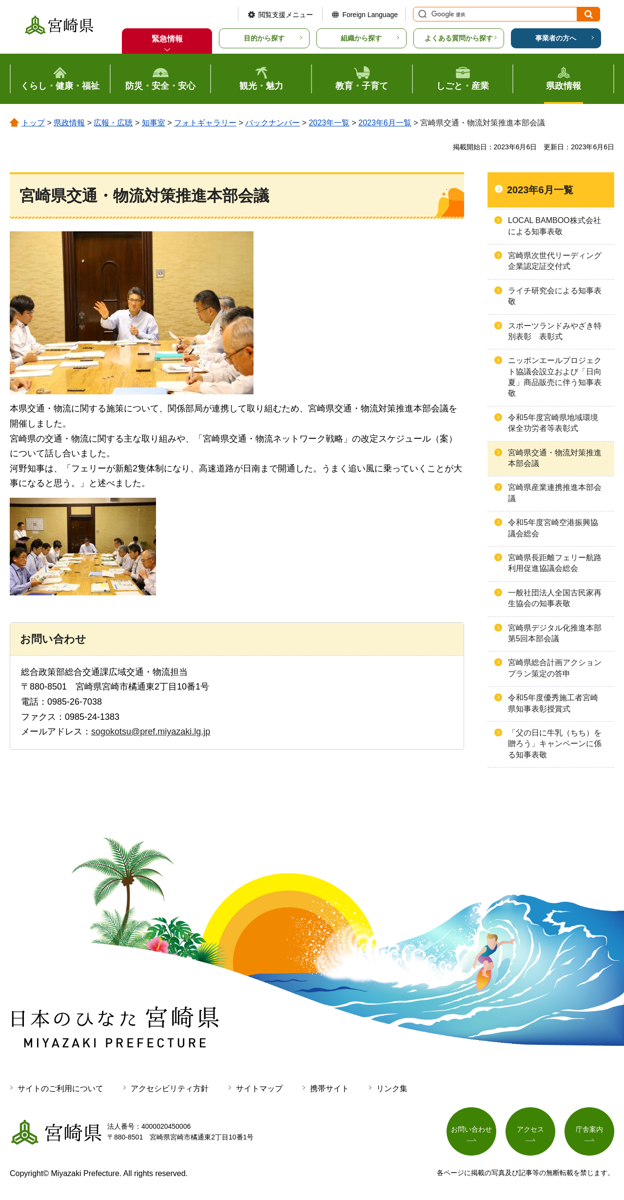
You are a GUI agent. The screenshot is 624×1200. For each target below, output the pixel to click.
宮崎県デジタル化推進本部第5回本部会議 (555, 633)
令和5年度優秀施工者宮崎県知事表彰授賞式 (553, 702)
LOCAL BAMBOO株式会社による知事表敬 (554, 225)
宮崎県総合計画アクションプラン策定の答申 (555, 667)
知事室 (153, 123)
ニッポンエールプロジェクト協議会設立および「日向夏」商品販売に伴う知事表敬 (555, 376)
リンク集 (392, 1088)
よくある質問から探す (459, 38)
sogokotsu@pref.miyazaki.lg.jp (150, 731)
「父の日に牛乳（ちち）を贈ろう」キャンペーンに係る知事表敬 (555, 744)
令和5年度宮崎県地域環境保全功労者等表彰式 (553, 422)
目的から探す (264, 38)
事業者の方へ (555, 38)
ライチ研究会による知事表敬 (555, 295)
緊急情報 (167, 39)
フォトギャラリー (205, 123)
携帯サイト (329, 1088)
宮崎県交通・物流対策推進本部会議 (555, 458)
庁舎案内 (589, 1130)
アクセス (530, 1130)
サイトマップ (259, 1088)
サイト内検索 (421, 14)
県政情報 (69, 123)
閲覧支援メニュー (285, 15)
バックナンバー (272, 123)
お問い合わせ (471, 1130)
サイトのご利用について (60, 1088)
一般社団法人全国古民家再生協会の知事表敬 (555, 598)
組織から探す (361, 38)
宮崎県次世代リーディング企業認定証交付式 (555, 260)
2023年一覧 (329, 123)
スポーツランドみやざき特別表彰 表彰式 (555, 331)
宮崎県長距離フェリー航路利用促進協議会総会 (555, 562)
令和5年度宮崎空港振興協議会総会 (553, 527)
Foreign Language (370, 15)
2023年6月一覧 (384, 123)
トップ (33, 123)
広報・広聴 (113, 123)
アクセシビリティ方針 (170, 1088)
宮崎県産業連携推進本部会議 (555, 492)
